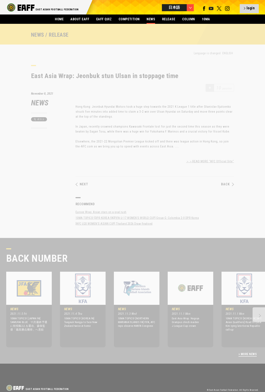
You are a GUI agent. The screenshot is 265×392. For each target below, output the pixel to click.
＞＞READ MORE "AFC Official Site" (210, 161)
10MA (206, 19)
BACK (227, 184)
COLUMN (188, 19)
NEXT (82, 184)
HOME (59, 19)
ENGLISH (227, 53)
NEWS (151, 19)
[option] (26, 309)
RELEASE (168, 19)
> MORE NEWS (247, 354)
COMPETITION (129, 19)
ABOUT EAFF (79, 19)
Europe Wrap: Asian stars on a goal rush (101, 212)
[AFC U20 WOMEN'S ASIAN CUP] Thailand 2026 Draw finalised (114, 223)
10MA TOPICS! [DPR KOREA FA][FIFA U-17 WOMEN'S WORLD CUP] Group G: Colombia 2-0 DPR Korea (137, 218)
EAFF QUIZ (104, 19)
